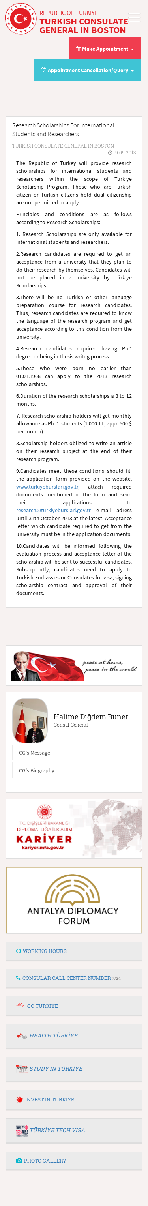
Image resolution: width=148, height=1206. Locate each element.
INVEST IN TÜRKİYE (45, 1099)
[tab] (74, 951)
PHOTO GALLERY (41, 1160)
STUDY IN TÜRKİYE (55, 1068)
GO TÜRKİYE (42, 1005)
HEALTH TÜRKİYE (53, 1035)
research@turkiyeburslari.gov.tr (53, 510)
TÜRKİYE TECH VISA (57, 1130)
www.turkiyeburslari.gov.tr (47, 486)
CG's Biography (36, 770)
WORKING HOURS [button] (41, 951)
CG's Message (34, 752)
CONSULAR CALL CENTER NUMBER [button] (68, 977)
